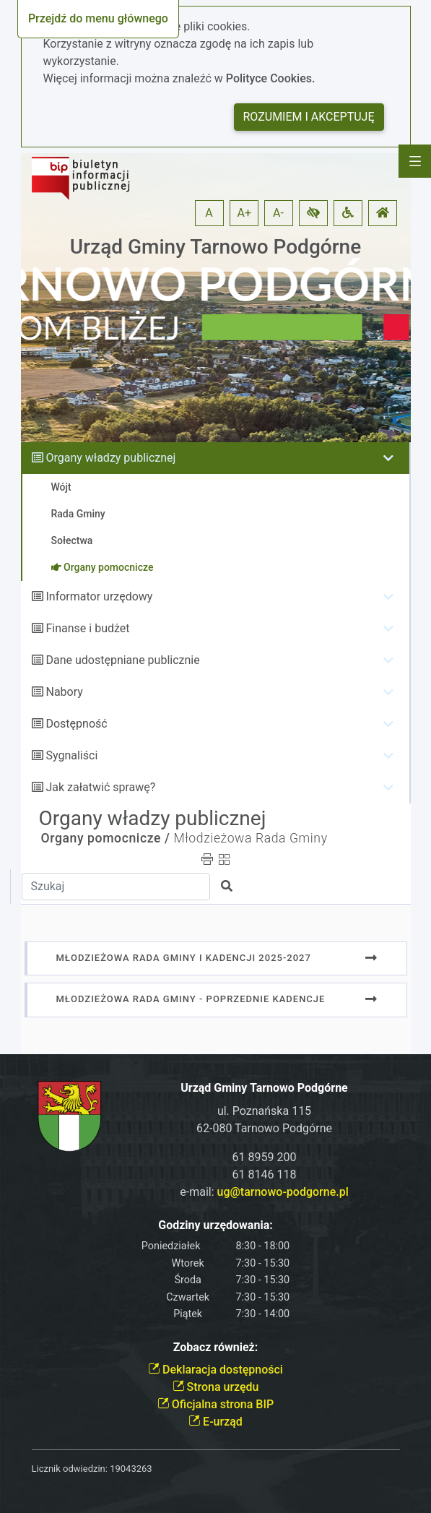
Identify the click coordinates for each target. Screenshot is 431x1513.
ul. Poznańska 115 (264, 1111)
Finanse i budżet (87, 628)
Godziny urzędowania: (215, 1225)
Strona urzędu (216, 1387)
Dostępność (76, 723)
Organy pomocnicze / (105, 838)
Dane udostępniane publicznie (122, 660)
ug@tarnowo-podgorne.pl (283, 1192)
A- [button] (278, 213)
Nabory (63, 692)
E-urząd (215, 1421)
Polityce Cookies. (270, 78)
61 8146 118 (264, 1174)
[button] (313, 213)
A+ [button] (245, 213)
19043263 (131, 1468)
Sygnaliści (71, 755)
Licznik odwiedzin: (70, 1468)
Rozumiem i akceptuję (309, 117)
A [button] (208, 213)
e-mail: (264, 1192)
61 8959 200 (264, 1157)
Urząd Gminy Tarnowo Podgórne (215, 247)
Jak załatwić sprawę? (100, 787)
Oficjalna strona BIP (215, 1404)
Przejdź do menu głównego (98, 18)
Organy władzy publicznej (110, 458)
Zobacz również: (215, 1347)
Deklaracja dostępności (215, 1369)
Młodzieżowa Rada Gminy (250, 838)
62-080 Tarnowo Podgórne (264, 1128)
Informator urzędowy (98, 596)
